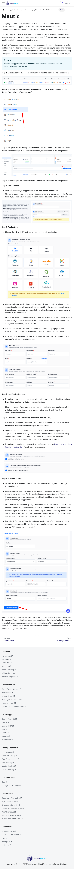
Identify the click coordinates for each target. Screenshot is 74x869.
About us (6, 666)
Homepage (7, 656)
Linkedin (6, 845)
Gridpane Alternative (11, 805)
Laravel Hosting (9, 769)
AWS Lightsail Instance (12, 699)
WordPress (7, 722)
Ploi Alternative (9, 812)
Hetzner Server (9, 703)
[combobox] (66, 3)
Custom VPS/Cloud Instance (14, 706)
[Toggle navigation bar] (3, 3)
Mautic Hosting (9, 766)
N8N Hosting (8, 762)
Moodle (6, 736)
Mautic (5, 733)
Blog (4, 782)
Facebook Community (11, 835)
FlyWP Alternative (10, 801)
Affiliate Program (9, 673)
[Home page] (4, 10)
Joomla (5, 729)
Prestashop (7, 740)
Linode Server (8, 696)
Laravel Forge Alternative (13, 808)
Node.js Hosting (9, 756)
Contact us (7, 663)
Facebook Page (9, 831)
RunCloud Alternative (11, 815)
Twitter (5, 838)
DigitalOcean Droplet (11, 689)
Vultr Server (7, 692)
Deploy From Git (9, 719)
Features (6, 659)
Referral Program (10, 676)
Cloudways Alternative (12, 798)
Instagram (7, 841)
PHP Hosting (8, 752)
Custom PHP (8, 726)
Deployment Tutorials (11, 785)
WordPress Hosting (10, 759)
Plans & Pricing (9, 670)
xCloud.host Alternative (12, 819)
